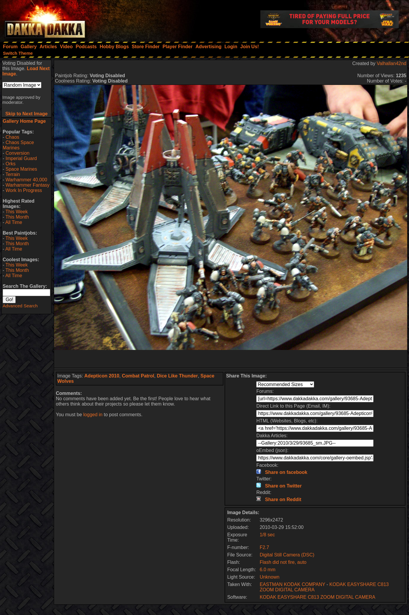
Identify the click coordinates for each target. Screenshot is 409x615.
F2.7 (264, 547)
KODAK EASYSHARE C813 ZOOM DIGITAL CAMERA (317, 597)
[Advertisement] (231, 359)
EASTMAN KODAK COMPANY (292, 584)
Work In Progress (24, 190)
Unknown (270, 577)
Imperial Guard (21, 158)
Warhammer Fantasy (28, 185)
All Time (13, 222)
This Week (16, 211)
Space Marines (21, 169)
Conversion (18, 153)
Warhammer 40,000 (26, 179)
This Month (17, 216)
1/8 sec (267, 534)
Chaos (12, 137)
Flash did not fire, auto (283, 562)
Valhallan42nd (391, 63)
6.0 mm (267, 569)
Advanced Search (20, 305)
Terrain (12, 174)
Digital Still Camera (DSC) (287, 554)
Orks (11, 163)
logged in (93, 414)
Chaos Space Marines (18, 145)
